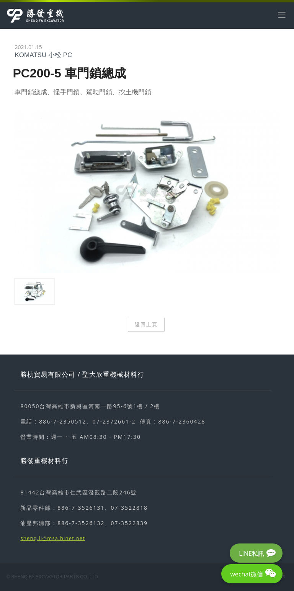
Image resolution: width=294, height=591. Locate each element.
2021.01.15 (28, 47)
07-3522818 (129, 507)
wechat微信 (246, 574)
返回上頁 (146, 324)
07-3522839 (129, 523)
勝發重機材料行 (44, 460)
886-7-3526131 (81, 507)
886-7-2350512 (62, 421)
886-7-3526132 (81, 523)
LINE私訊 (251, 553)
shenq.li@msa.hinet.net (52, 538)
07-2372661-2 (114, 421)
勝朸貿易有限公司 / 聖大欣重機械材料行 (82, 374)
